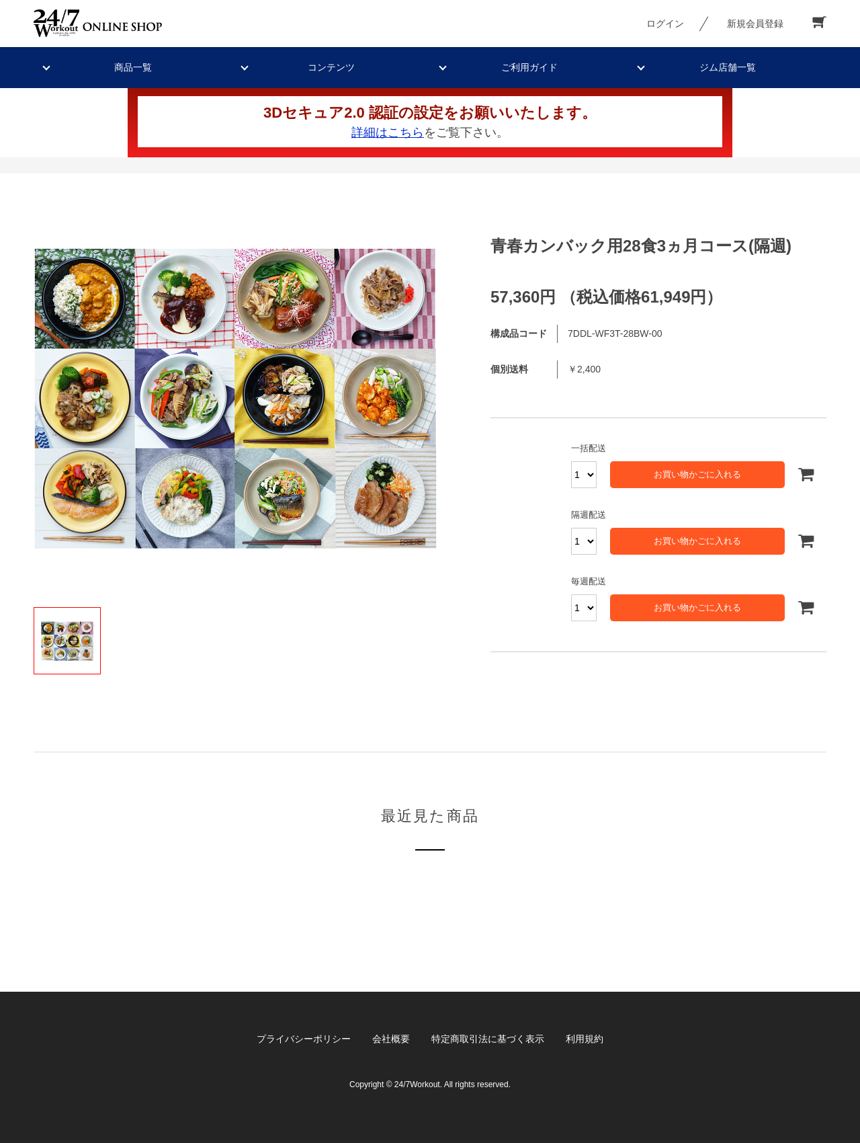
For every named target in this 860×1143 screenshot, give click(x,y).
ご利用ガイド (529, 67)
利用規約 (584, 1038)
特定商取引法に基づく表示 (487, 1038)
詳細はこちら (387, 132)
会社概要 (391, 1038)
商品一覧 (133, 67)
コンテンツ (331, 67)
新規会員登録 (755, 23)
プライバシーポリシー (304, 1038)
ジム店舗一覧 (727, 67)
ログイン (665, 23)
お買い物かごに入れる (697, 474)
